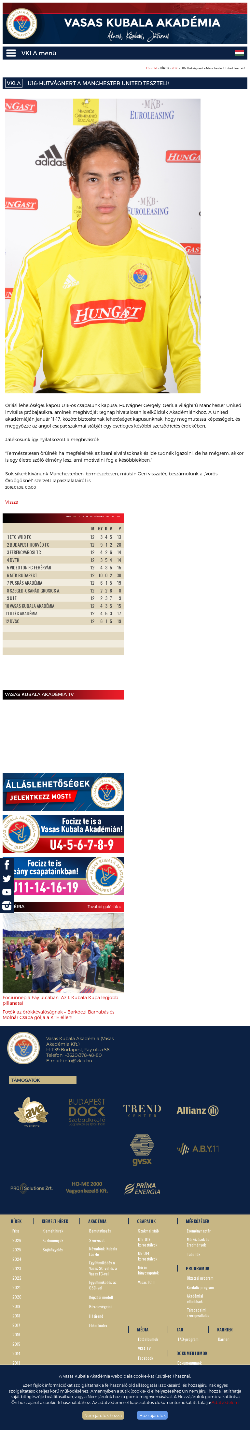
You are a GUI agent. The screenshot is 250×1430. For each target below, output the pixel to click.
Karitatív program (200, 1287)
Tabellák (193, 1254)
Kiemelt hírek (53, 1230)
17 (78, 516)
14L (118, 516)
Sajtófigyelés (53, 1249)
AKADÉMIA (97, 1221)
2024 (16, 1259)
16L (113, 516)
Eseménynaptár (199, 1230)
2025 (16, 1249)
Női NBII (99, 516)
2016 (175, 68)
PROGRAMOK (197, 1268)
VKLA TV (144, 1348)
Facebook (145, 1358)
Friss (16, 1230)
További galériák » (104, 906)
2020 (16, 1297)
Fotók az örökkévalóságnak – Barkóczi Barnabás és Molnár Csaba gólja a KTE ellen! (58, 1014)
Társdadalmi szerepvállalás (198, 1312)
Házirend (96, 1316)
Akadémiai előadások (195, 1298)
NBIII (68, 516)
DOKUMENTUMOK (191, 1353)
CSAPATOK (146, 1221)
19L (107, 516)
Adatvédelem (225, 1402)
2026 (16, 1240)
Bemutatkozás (100, 1230)
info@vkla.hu (77, 1060)
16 (83, 516)
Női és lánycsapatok (148, 1269)
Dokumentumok (189, 1363)
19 (74, 516)
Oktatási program (200, 1278)
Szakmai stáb (148, 1230)
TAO (179, 1329)
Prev (11, 605)
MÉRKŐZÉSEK (197, 1221)
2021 (16, 1287)
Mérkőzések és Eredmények (198, 1241)
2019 (16, 1306)
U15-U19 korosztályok (147, 1241)
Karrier (223, 1339)
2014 (16, 1353)
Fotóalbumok (148, 1339)
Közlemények (53, 1240)
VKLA (14, 83)
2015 (16, 1344)
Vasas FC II (146, 1282)
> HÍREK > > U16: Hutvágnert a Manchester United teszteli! (195, 68)
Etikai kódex (98, 1325)
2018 (16, 1315)
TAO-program (188, 1339)
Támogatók (25, 1080)
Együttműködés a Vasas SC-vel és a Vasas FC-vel (103, 1268)
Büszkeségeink (100, 1306)
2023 (16, 1268)
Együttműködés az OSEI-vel (103, 1284)
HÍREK (16, 1221)
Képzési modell (101, 1297)
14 (91, 516)
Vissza (11, 502)
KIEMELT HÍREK (55, 1221)
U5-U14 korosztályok (147, 1255)
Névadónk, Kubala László (103, 1251)
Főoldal (151, 68)
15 (87, 516)
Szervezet (96, 1240)
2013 (16, 1363)
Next (115, 605)
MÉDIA (142, 1329)
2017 (16, 1325)
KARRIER (225, 1329)
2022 (16, 1278)
